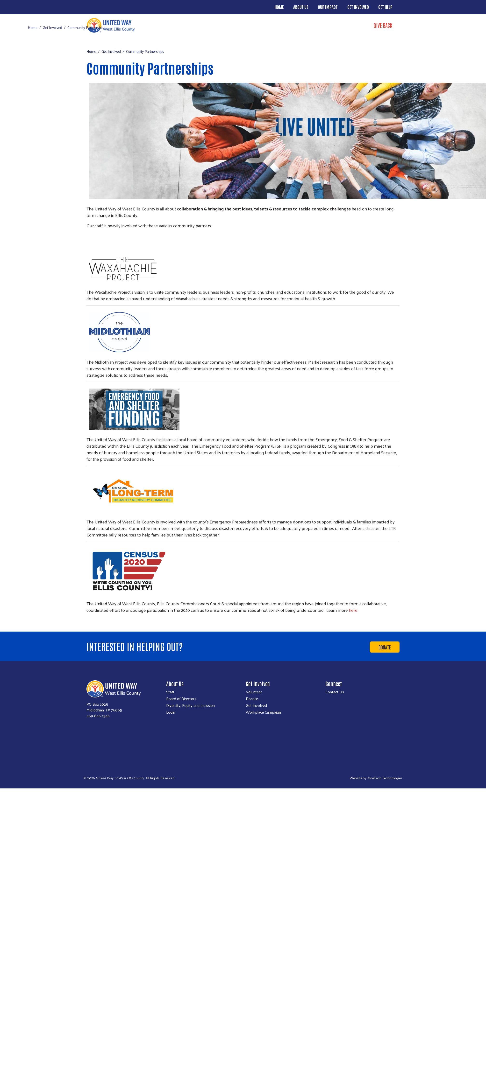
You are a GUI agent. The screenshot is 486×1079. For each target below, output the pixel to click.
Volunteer (254, 692)
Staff (170, 692)
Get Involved (358, 7)
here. (353, 610)
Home (279, 7)
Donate (385, 647)
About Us (300, 7)
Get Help (385, 7)
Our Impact (328, 7)
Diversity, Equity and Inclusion (190, 705)
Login (170, 712)
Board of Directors (181, 698)
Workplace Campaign (263, 712)
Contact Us (335, 692)
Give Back (383, 25)
